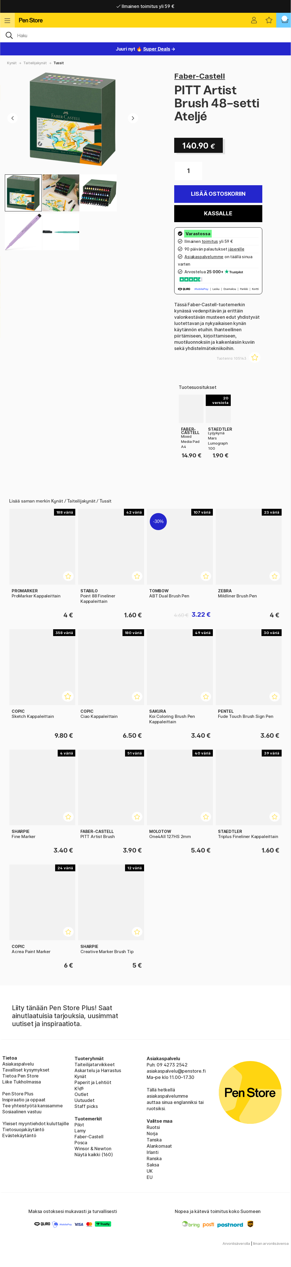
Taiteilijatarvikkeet (94, 1064)
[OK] (145, 35)
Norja (152, 1133)
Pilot (79, 1125)
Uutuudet (84, 1100)
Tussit (58, 63)
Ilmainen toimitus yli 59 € (145, 6)
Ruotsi (153, 1127)
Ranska (154, 1158)
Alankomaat (159, 1146)
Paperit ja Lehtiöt (92, 1082)
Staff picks (86, 1106)
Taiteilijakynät (35, 63)
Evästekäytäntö (19, 1135)
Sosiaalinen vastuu (21, 1111)
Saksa (153, 1165)
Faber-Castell (199, 76)
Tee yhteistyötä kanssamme (32, 1105)
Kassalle (218, 213)
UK (150, 1171)
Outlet (81, 1094)
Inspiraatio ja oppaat (23, 1100)
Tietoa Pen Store (20, 1076)
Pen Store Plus (17, 1094)
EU (150, 1177)
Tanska (154, 1140)
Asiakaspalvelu (18, 1064)
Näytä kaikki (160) (93, 1154)
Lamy (80, 1130)
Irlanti (153, 1152)
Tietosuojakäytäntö (23, 1129)
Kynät (12, 63)
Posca (80, 1142)
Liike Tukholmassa (21, 1082)
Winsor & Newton (92, 1148)
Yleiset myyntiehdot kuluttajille (35, 1123)
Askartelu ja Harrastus (97, 1070)
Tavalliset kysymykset (25, 1070)
